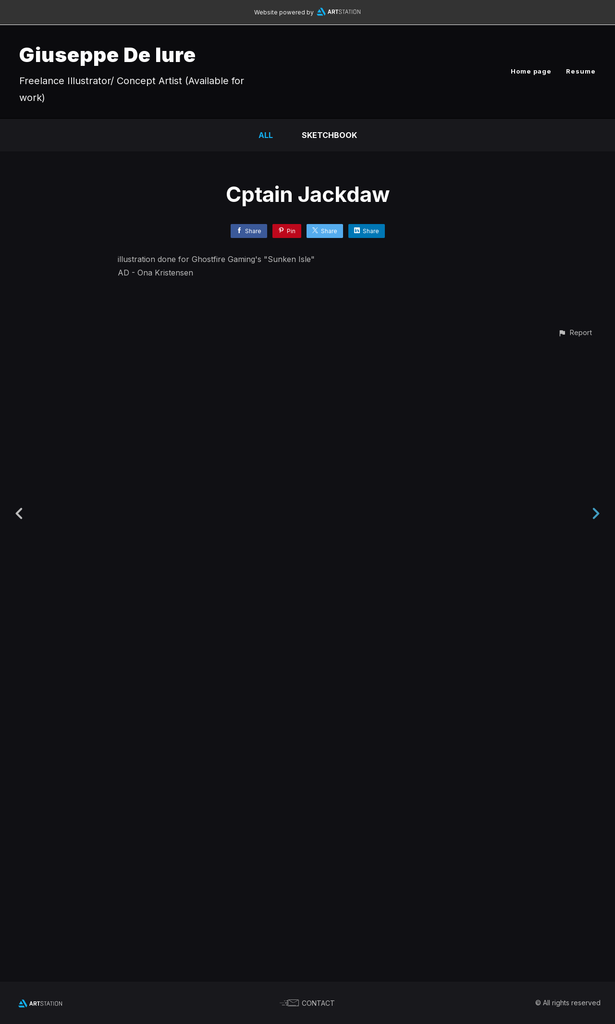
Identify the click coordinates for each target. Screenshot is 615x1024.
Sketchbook (329, 135)
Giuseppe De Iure (107, 54)
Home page (531, 71)
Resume (581, 71)
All (265, 135)
